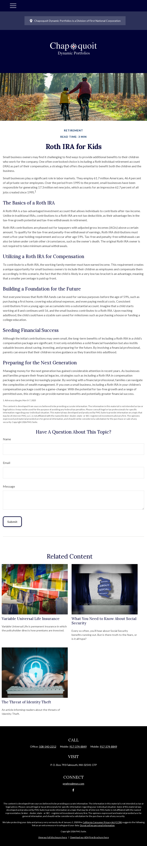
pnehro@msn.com (73, 783)
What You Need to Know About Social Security (104, 620)
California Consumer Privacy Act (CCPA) (102, 822)
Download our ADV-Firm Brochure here (89, 837)
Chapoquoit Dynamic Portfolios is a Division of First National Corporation (75, 20)
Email (6, 462)
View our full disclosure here (52, 837)
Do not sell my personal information (97, 825)
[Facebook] (73, 790)
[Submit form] (12, 521)
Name (7, 439)
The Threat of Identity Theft (26, 702)
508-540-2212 (47, 746)
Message (9, 486)
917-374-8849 (78, 746)
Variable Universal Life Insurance (31, 618)
